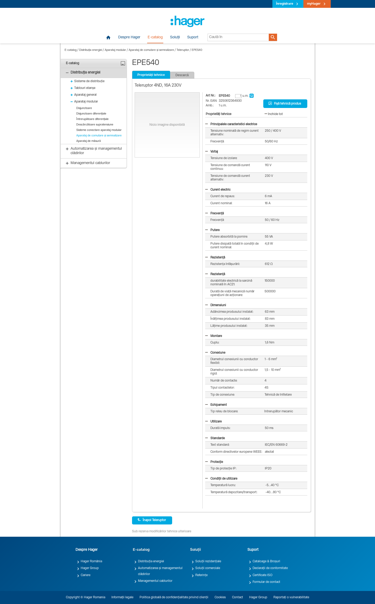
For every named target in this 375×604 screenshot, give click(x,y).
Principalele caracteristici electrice (231, 124)
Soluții (175, 37)
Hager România (91, 561)
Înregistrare (284, 3)
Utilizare (213, 421)
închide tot (274, 114)
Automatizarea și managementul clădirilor (160, 571)
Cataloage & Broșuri (266, 561)
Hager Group (90, 568)
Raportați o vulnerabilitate (291, 597)
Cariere (85, 575)
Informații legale (122, 597)
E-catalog (155, 37)
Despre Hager (129, 37)
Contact (237, 597)
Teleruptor (183, 50)
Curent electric (217, 189)
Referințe (201, 575)
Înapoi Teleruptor (151, 520)
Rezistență (215, 257)
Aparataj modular (115, 50)
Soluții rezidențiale (208, 561)
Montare (213, 336)
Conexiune (215, 352)
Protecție (214, 462)
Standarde (215, 438)
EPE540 (197, 50)
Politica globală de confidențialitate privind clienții (174, 597)
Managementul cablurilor (155, 581)
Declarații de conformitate (270, 568)
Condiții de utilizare (221, 478)
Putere (212, 230)
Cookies (220, 597)
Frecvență (214, 213)
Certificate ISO (262, 575)
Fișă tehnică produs (284, 103)
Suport (192, 37)
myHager (314, 3)
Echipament (216, 405)
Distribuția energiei (90, 50)
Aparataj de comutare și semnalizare (151, 50)
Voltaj (211, 151)
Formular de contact (266, 582)
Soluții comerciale (207, 568)
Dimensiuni (215, 305)
